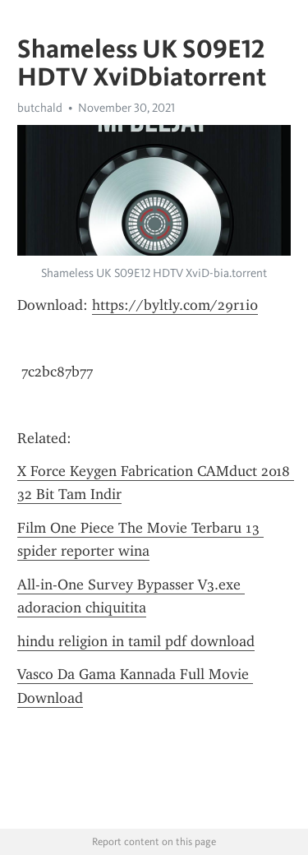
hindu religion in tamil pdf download (136, 641)
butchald (39, 107)
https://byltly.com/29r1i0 (175, 305)
